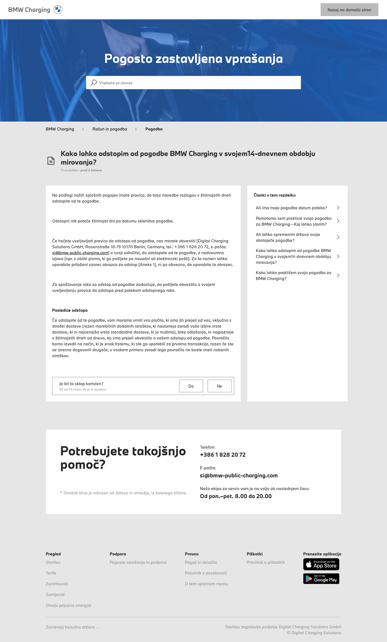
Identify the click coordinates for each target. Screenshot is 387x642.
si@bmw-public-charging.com (80, 252)
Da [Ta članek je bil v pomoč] (191, 386)
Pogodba (154, 129)
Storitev (53, 562)
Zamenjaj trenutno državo (72, 627)
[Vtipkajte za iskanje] (193, 82)
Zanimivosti (57, 583)
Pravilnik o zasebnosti (206, 573)
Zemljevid (55, 594)
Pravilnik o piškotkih (266, 562)
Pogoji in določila (201, 562)
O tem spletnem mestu (206, 583)
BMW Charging (60, 129)
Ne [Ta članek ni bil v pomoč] (219, 386)
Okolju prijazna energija (68, 605)
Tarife (51, 573)
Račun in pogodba (109, 129)
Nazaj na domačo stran (349, 9)
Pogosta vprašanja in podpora (138, 562)
